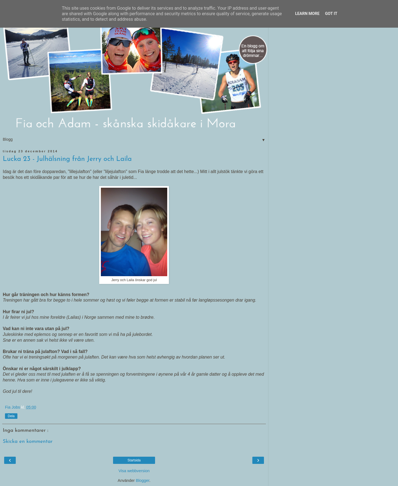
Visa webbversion (134, 471)
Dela (11, 416)
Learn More (307, 13)
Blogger (142, 480)
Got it (331, 13)
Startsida (133, 460)
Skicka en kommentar (28, 441)
